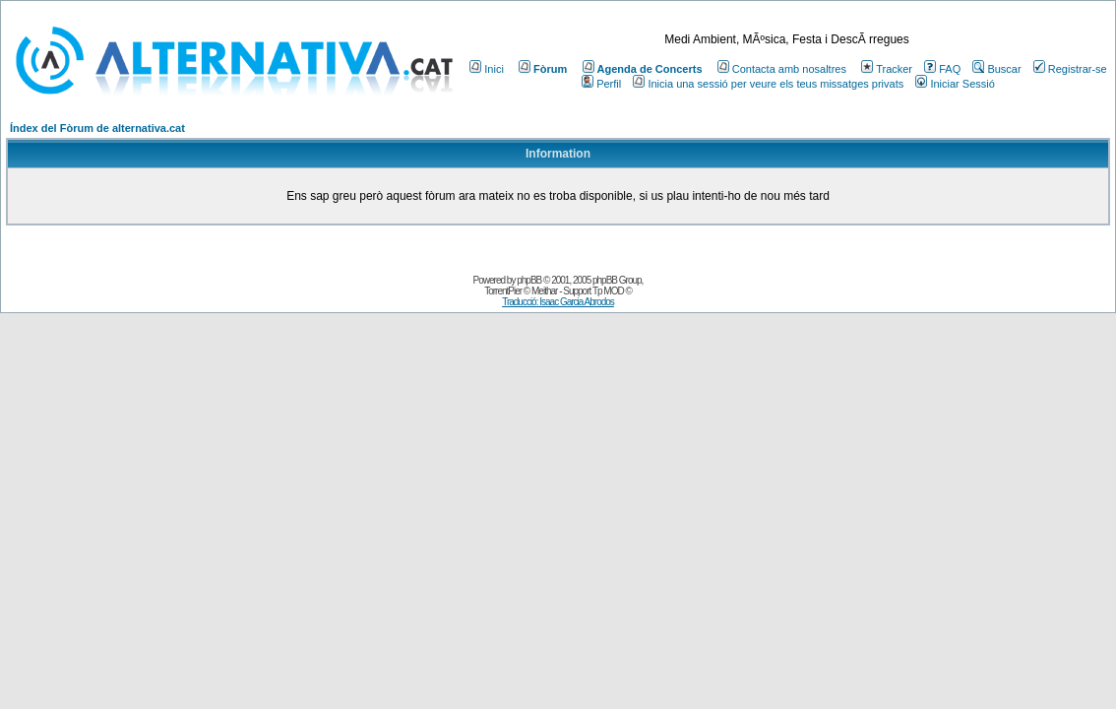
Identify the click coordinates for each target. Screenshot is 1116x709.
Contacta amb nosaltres (781, 69)
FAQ (942, 69)
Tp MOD (608, 291)
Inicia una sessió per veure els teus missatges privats (768, 84)
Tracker (886, 69)
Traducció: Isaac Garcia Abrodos (558, 301)
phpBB (529, 280)
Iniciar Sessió (954, 84)
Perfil (601, 84)
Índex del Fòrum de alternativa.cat (97, 128)
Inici (486, 69)
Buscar (996, 69)
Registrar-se (1070, 69)
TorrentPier (503, 291)
